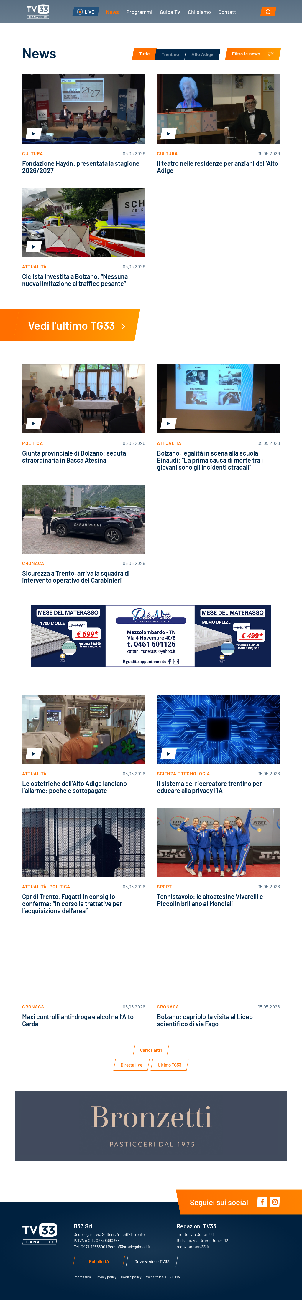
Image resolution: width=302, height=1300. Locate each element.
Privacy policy (105, 1276)
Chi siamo (199, 11)
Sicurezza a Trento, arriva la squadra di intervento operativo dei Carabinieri (76, 576)
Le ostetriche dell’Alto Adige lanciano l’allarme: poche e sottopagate (74, 786)
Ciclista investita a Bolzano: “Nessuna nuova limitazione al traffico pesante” (75, 279)
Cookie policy (131, 1276)
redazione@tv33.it (193, 1246)
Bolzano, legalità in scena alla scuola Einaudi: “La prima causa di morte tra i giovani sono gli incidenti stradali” (210, 459)
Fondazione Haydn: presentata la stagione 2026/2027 (80, 166)
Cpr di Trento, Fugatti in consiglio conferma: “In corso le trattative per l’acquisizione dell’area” (72, 903)
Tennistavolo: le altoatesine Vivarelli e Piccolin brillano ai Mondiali (210, 899)
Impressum (82, 1276)
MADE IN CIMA (169, 1276)
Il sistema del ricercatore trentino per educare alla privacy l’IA (209, 786)
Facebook (262, 1202)
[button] (268, 11)
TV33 (38, 11)
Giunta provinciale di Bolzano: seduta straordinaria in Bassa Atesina (74, 456)
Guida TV (170, 11)
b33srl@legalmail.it (133, 1246)
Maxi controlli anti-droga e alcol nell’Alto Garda (78, 1020)
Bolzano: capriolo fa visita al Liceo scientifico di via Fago (205, 1020)
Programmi (139, 11)
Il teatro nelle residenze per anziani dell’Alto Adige (217, 166)
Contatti (228, 11)
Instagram (275, 1202)
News (112, 11)
